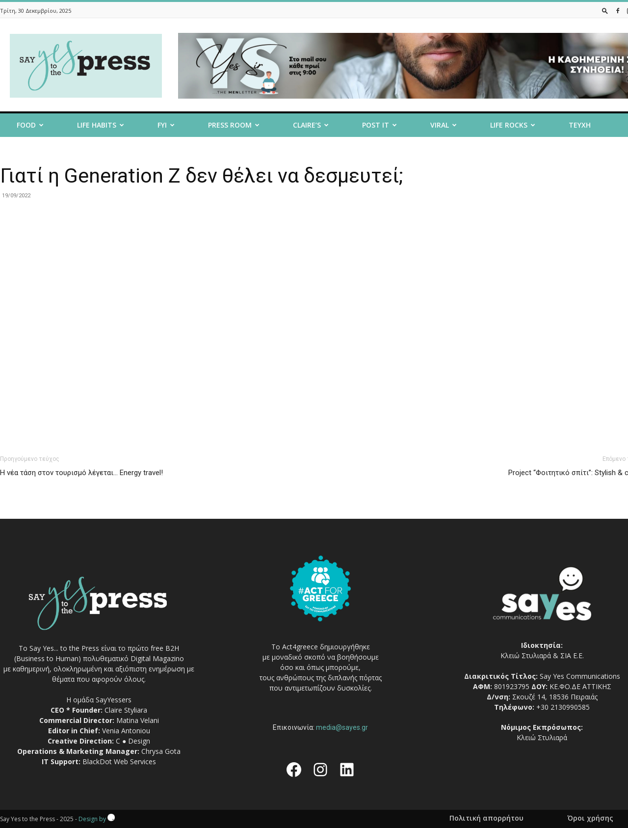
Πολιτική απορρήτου (486, 818)
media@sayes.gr (342, 727)
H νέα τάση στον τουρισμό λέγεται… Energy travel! (81, 472)
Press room (234, 125)
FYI (166, 125)
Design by (96, 819)
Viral (443, 125)
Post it (379, 125)
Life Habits (100, 125)
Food (30, 125)
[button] (605, 10)
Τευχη (580, 125)
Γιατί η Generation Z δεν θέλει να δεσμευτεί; (201, 175)
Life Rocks (512, 125)
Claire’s (311, 125)
